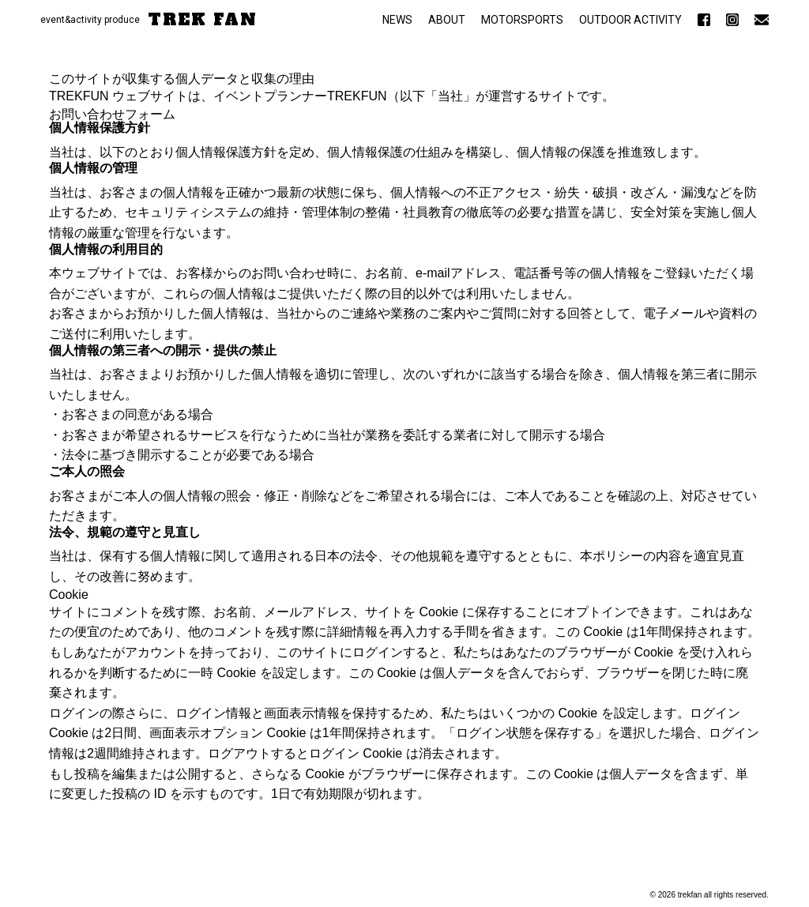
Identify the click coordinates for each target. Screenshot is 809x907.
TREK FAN (203, 20)
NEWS (397, 19)
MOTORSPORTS (522, 19)
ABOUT (446, 19)
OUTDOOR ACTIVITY (630, 19)
